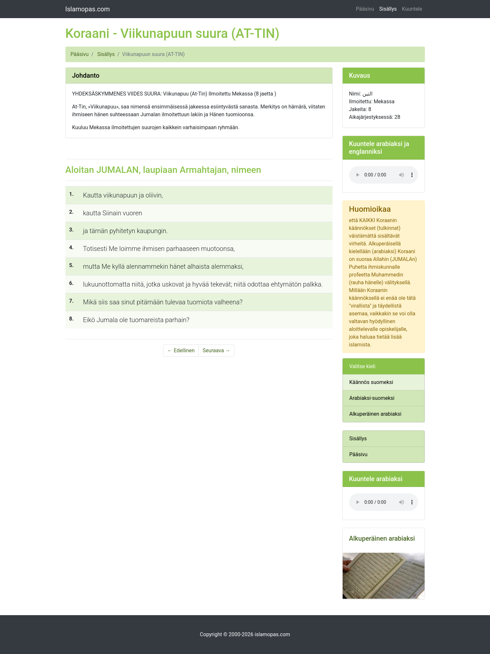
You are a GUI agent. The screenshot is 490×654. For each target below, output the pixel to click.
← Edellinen (181, 350)
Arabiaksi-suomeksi (371, 398)
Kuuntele (412, 9)
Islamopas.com (87, 9)
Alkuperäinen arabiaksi (375, 414)
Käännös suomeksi (371, 382)
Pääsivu (365, 9)
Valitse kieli (362, 366)
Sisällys (388, 9)
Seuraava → (217, 350)
